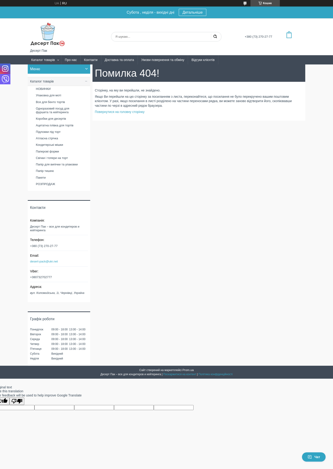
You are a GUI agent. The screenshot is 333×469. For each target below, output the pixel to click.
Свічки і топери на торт (52, 158)
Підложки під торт (48, 132)
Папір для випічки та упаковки (57, 164)
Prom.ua (188, 370)
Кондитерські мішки (49, 144)
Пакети (41, 177)
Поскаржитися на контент (179, 374)
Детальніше (192, 12)
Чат (314, 457)
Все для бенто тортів (50, 102)
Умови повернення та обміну (162, 60)
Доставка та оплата (119, 60)
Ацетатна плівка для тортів (54, 125)
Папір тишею (45, 171)
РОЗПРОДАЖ (45, 184)
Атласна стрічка (47, 138)
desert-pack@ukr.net (44, 261)
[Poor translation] (16, 401)
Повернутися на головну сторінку (120, 112)
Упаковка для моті (48, 95)
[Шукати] (215, 37)
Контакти (90, 60)
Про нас (71, 60)
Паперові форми (47, 151)
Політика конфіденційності (215, 374)
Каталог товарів (43, 60)
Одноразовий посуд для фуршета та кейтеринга (52, 110)
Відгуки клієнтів (203, 60)
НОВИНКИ (43, 89)
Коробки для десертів (51, 118)
